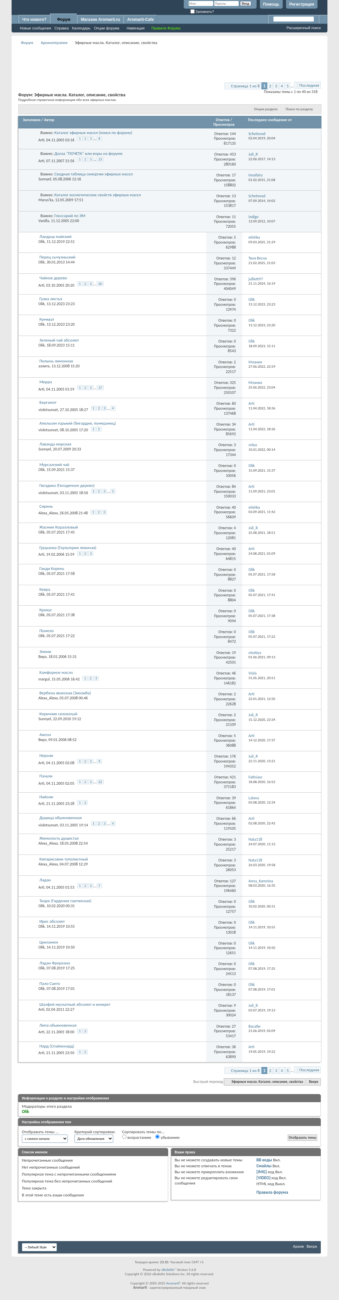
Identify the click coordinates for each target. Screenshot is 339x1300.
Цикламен (48, 942)
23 (100, 159)
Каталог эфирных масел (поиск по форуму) (93, 132)
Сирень (46, 506)
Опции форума (106, 28)
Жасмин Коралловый (58, 527)
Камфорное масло (56, 672)
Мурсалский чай (54, 464)
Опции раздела (265, 109)
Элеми (45, 651)
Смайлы (263, 1165)
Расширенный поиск (303, 28)
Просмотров (223, 124)
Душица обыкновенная (60, 817)
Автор (49, 119)
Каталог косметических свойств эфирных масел (97, 194)
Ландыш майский (55, 236)
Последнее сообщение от (270, 119)
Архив (298, 1246)
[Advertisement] (169, 61)
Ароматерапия (54, 42)
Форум (63, 19)
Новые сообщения (35, 28)
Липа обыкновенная (57, 1025)
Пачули (46, 775)
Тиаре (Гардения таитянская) (65, 900)
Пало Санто (49, 983)
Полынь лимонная (56, 360)
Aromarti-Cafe (140, 19)
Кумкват (46, 319)
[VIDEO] (263, 1177)
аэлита (44, 366)
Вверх (313, 1082)
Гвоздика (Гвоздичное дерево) (67, 485)
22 (100, 782)
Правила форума (272, 1192)
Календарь (81, 28)
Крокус (45, 609)
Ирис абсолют (52, 921)
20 (100, 284)
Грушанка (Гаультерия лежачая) (67, 547)
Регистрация (301, 4)
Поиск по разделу (299, 109)
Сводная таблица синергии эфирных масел (93, 173)
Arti (41, 140)
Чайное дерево (53, 277)
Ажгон (45, 734)
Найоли (46, 796)
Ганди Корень (51, 568)
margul (44, 679)
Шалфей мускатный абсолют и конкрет (74, 1004)
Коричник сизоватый (58, 713)
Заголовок (31, 119)
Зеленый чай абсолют (59, 340)
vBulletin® (168, 1270)
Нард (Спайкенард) (56, 1046)
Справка (61, 28)
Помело (46, 630)
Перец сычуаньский (57, 257)
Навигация (135, 28)
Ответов (223, 119)
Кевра (44, 589)
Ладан (45, 879)
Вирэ (42, 656)
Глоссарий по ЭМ (69, 215)
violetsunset (48, 409)
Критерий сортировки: (95, 1131)
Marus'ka (45, 200)
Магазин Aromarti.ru (100, 19)
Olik (41, 241)
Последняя (309, 85)
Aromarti (172, 1283)
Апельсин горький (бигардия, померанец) (77, 423)
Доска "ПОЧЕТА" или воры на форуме (88, 153)
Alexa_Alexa (48, 513)
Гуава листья (50, 298)
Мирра (45, 381)
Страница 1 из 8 (245, 85)
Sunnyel (44, 179)
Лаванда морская (55, 443)
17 (100, 388)
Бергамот (48, 402)
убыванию (167, 1137)
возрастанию (136, 1137)
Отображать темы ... (40, 1131)
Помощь (271, 4)
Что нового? (34, 19)
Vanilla (43, 220)
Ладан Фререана (54, 962)
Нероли (46, 755)
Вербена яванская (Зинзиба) (65, 692)
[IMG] (261, 1171)
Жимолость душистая (58, 838)
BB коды (264, 1159)
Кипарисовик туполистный (63, 859)
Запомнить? (202, 12)
